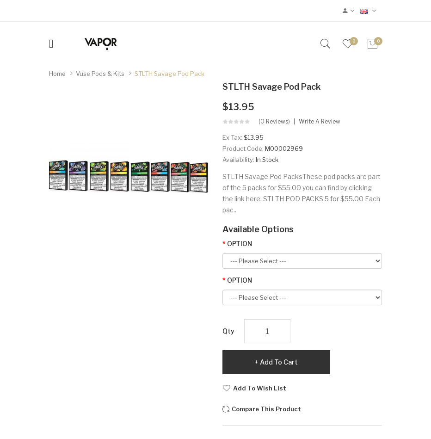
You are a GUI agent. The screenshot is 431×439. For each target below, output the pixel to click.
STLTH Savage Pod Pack (169, 73)
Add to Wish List (259, 388)
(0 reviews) (274, 121)
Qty (228, 331)
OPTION (239, 243)
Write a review (319, 121)
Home (57, 73)
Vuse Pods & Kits (100, 73)
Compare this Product (266, 409)
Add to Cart (279, 362)
